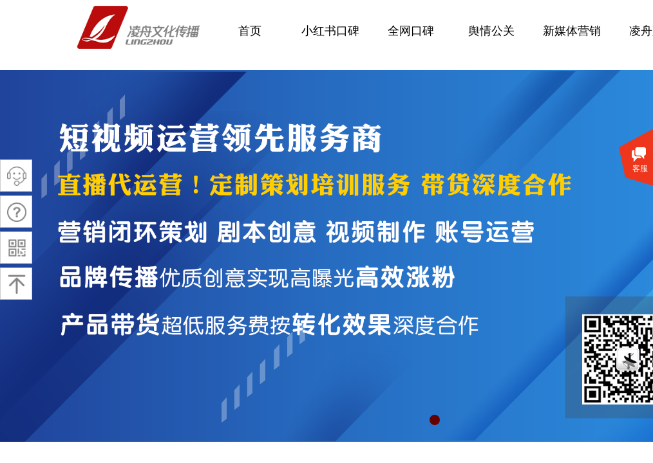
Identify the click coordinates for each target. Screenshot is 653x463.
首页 (249, 30)
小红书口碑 (330, 30)
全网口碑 (411, 30)
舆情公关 (491, 30)
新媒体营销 (572, 30)
